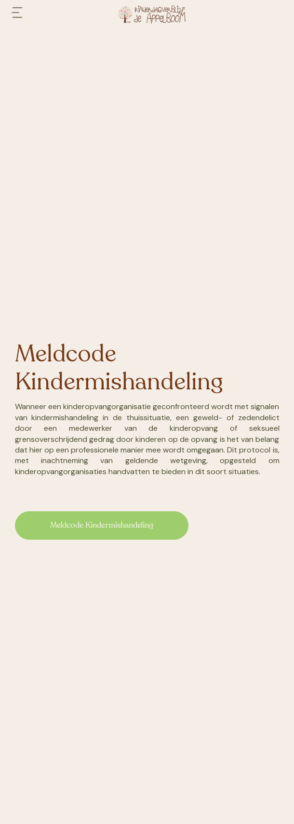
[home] (156, 14)
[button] (17, 14)
